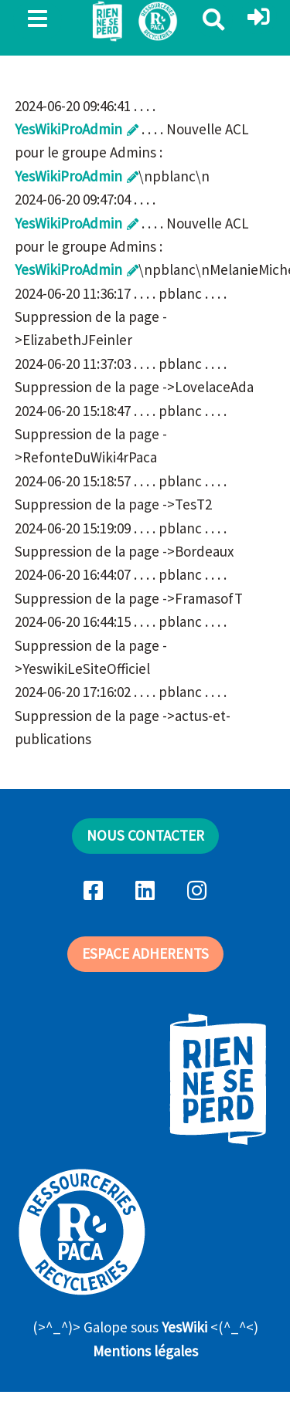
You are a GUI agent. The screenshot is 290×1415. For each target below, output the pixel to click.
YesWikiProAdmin (68, 129)
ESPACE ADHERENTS (145, 953)
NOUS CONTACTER (145, 835)
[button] (258, 17)
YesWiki (184, 1327)
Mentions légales (145, 1351)
